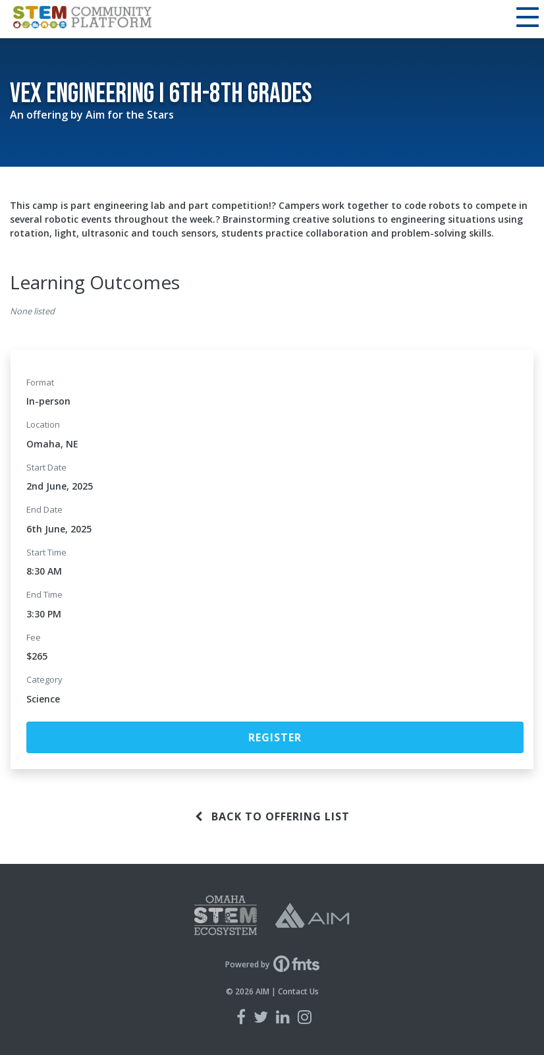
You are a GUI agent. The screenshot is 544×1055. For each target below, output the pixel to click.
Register (275, 737)
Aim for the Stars (130, 114)
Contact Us (298, 991)
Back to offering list (272, 816)
